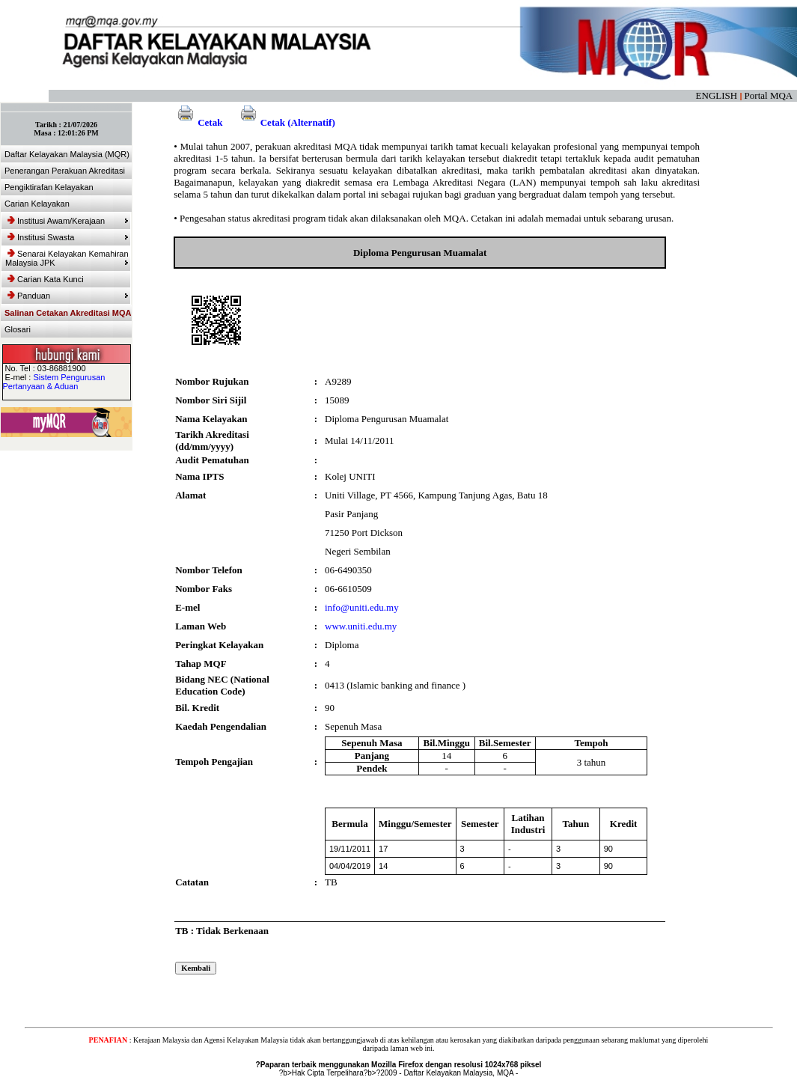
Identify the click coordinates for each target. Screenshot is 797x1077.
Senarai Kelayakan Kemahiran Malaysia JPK (67, 258)
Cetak (198, 122)
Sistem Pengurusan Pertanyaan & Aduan (54, 382)
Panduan (68, 295)
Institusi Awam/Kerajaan (68, 220)
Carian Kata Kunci (45, 279)
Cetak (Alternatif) (285, 122)
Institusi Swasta (68, 237)
